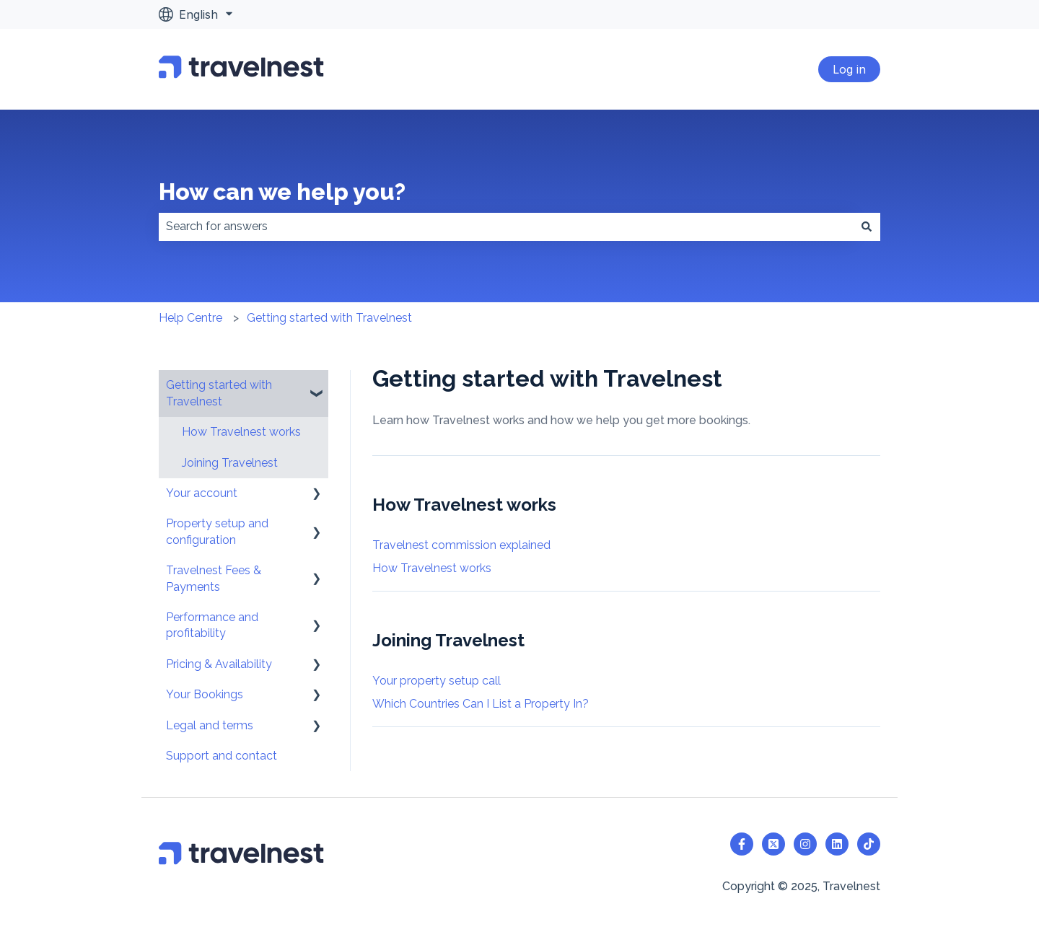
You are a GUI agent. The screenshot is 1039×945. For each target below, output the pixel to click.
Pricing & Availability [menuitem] (219, 664)
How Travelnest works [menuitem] (241, 432)
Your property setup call (436, 680)
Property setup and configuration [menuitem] (217, 531)
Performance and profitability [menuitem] (212, 625)
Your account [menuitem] (201, 493)
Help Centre (190, 318)
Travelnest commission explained (461, 545)
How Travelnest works (431, 568)
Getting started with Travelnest (329, 318)
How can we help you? (282, 191)
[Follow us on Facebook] (741, 844)
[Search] (866, 226)
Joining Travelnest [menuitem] (230, 463)
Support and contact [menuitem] (221, 755)
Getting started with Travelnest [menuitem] (219, 393)
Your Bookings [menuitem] (204, 694)
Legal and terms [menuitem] (209, 725)
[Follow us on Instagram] (805, 844)
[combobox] (506, 226)
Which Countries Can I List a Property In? (480, 704)
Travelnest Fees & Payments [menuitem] (213, 578)
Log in (849, 69)
